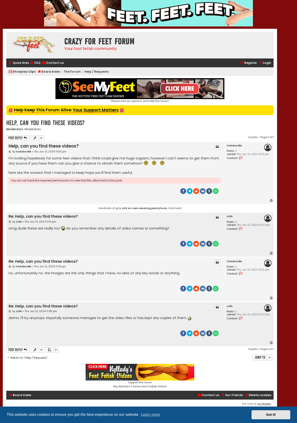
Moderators (33, 129)
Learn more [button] (150, 415)
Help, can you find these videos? (45, 122)
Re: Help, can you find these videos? (43, 216)
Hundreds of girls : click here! (140, 208)
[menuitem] (35, 63)
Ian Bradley (264, 404)
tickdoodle (234, 145)
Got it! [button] (271, 415)
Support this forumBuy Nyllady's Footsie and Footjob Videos (140, 376)
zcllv (230, 216)
